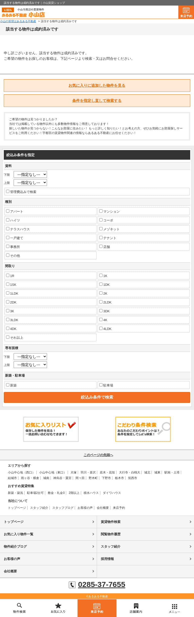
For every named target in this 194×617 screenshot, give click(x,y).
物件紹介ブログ (15, 546)
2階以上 (74, 493)
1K (103, 276)
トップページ (17, 508)
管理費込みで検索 (21, 192)
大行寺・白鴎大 (129, 472)
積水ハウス (91, 493)
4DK (11, 329)
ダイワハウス (112, 493)
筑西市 (132, 478)
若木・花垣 (107, 472)
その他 (13, 256)
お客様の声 (85, 508)
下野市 (106, 478)
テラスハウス (18, 229)
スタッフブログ (63, 508)
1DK (104, 285)
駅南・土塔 (172, 472)
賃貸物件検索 (110, 522)
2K (103, 293)
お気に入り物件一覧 (18, 534)
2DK (11, 302)
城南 (46, 478)
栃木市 (119, 478)
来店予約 (186, 16)
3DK (104, 311)
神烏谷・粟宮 (62, 478)
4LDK (105, 329)
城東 (157, 472)
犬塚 (73, 472)
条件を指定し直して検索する (97, 100)
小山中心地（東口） (52, 472)
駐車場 (106, 385)
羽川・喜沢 (88, 472)
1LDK (12, 293)
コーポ (106, 220)
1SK (11, 285)
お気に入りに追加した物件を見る (96, 85)
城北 (147, 472)
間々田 (80, 478)
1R (10, 276)
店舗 (104, 247)
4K (103, 320)
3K (10, 311)
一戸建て (14, 238)
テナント (107, 238)
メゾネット (109, 229)
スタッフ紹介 (39, 508)
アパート (14, 211)
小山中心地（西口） (21, 472)
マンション (109, 211)
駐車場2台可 (35, 493)
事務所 (13, 247)
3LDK (12, 320)
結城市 (12, 478)
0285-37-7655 (97, 584)
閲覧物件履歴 (110, 534)
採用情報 (107, 559)
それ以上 (14, 337)
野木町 (93, 478)
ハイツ (13, 220)
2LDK (105, 302)
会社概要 (103, 508)
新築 (11, 385)
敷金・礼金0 (56, 493)
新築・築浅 (15, 493)
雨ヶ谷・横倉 (30, 478)
